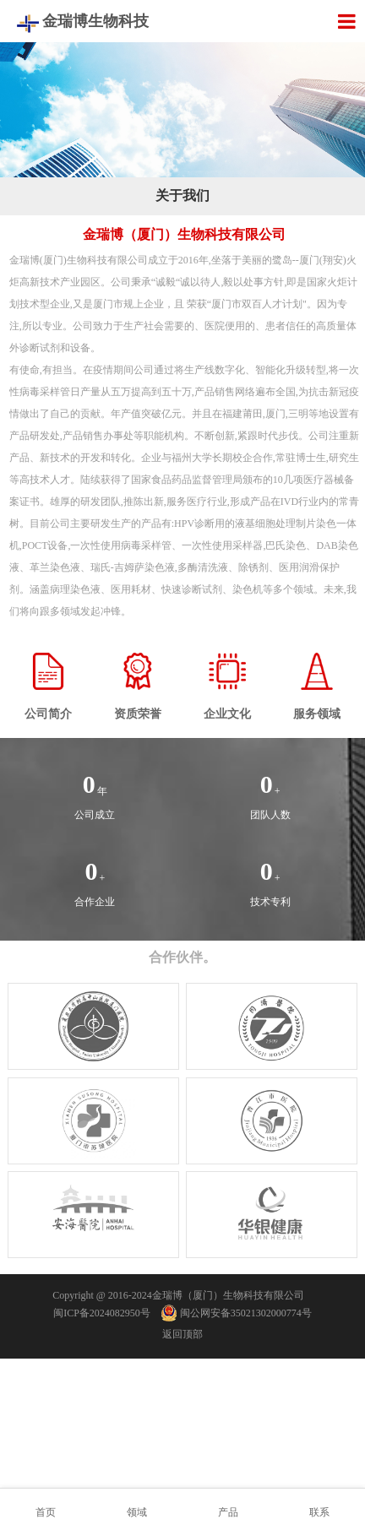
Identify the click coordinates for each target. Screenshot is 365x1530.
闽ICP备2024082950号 (101, 1313)
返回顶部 (182, 1334)
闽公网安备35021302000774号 (236, 1313)
